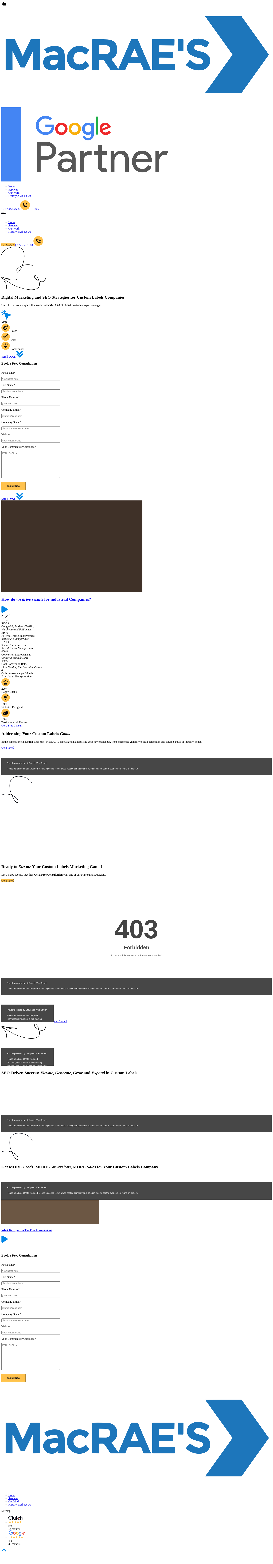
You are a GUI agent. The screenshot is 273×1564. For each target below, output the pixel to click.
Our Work (14, 192)
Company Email (11, 409)
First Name (8, 372)
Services (13, 189)
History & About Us (19, 195)
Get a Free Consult (11, 730)
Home (11, 186)
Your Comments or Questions (18, 446)
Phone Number (10, 397)
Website (5, 434)
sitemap (5, 1521)
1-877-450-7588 (29, 244)
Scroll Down (12, 356)
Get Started (37, 209)
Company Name (11, 422)
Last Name (8, 385)
